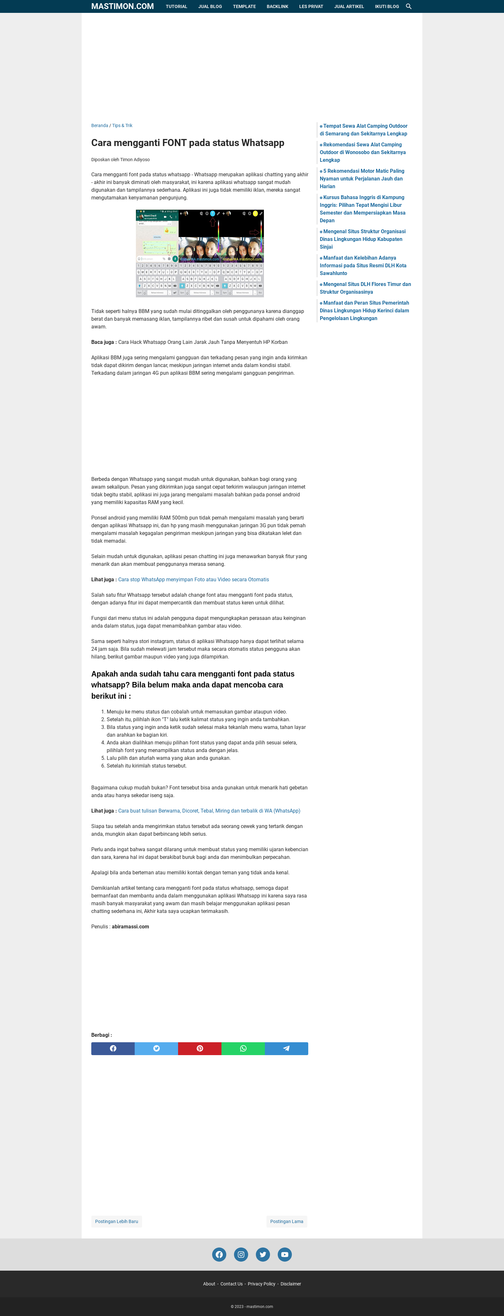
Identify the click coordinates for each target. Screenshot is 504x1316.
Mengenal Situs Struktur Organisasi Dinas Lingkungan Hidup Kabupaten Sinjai (363, 239)
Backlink (277, 6)
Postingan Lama (286, 1221)
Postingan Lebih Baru (116, 1221)
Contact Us (232, 1283)
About (209, 1283)
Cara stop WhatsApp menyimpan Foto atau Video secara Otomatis (193, 579)
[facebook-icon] (219, 1254)
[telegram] (286, 1048)
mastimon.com (122, 6)
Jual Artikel (349, 6)
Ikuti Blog (387, 6)
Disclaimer (291, 1283)
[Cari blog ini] (409, 6)
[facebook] (113, 1048)
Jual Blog (210, 6)
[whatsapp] (243, 1048)
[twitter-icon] (263, 1254)
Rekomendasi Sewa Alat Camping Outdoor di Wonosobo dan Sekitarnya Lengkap (363, 152)
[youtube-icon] (285, 1254)
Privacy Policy (261, 1283)
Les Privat (311, 6)
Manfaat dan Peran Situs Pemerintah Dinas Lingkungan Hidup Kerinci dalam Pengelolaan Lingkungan (364, 310)
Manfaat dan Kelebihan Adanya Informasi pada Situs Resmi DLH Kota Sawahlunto (363, 265)
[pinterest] (199, 1048)
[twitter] (156, 1048)
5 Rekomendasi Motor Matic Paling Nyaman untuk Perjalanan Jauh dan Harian (362, 178)
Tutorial (176, 6)
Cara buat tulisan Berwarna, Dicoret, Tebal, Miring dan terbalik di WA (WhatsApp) (209, 811)
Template (244, 6)
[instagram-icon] (241, 1254)
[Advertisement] (252, 68)
